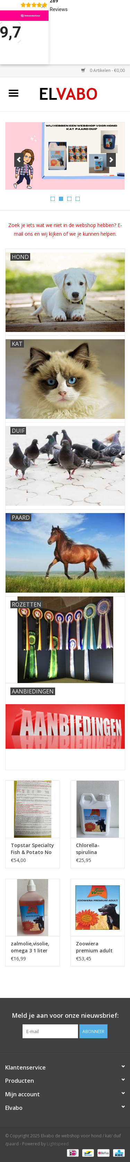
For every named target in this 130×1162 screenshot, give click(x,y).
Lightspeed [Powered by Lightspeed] (58, 1144)
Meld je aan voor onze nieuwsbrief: (65, 1015)
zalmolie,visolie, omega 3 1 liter (30, 947)
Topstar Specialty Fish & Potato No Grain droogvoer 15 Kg (32, 849)
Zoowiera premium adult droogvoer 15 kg (95, 947)
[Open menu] (13, 93)
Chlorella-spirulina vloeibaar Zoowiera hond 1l (97, 849)
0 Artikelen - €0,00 (103, 70)
